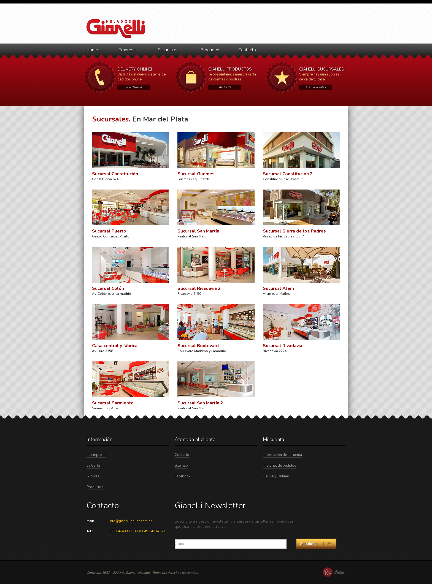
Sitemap (181, 465)
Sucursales (168, 50)
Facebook (182, 476)
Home (92, 50)
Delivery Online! (276, 476)
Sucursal (94, 476)
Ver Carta (224, 87)
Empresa (127, 50)
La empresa (96, 454)
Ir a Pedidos (134, 87)
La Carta (93, 465)
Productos (210, 50)
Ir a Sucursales (316, 87)
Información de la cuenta (282, 454)
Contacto (247, 50)
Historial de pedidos (279, 465)
